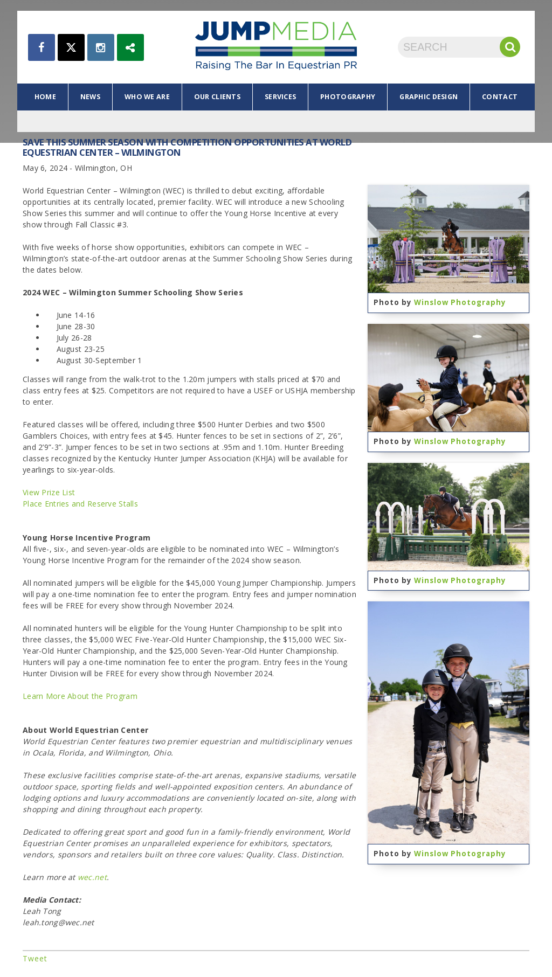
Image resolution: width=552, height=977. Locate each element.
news (90, 96)
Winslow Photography (460, 302)
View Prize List (49, 492)
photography (347, 96)
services (280, 96)
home (45, 96)
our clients (217, 96)
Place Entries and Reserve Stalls (80, 503)
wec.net (92, 877)
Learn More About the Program (80, 696)
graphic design (428, 96)
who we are (147, 96)
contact (500, 96)
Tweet (35, 958)
